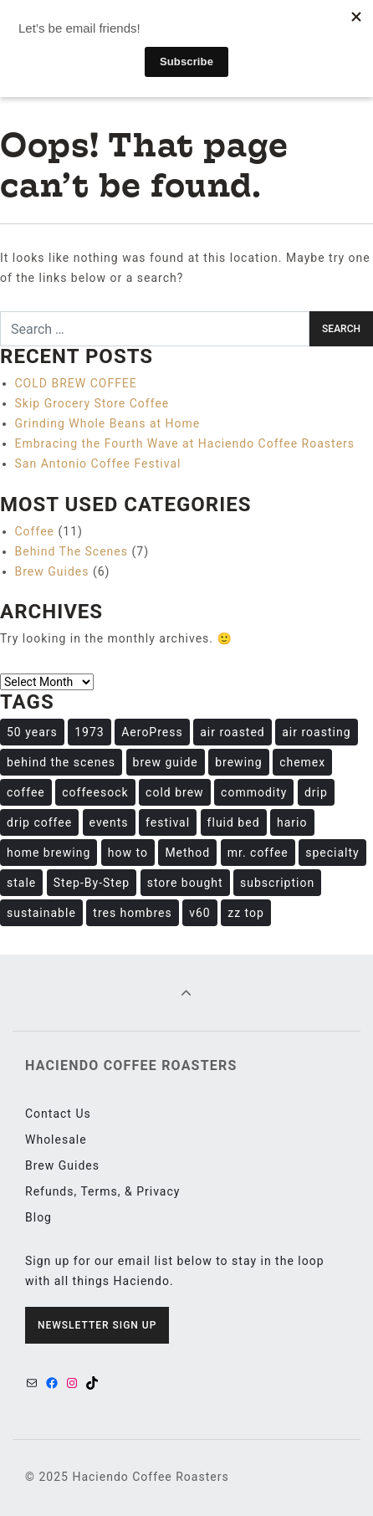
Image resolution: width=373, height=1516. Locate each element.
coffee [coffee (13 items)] (26, 792)
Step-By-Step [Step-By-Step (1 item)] (92, 882)
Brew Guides (52, 571)
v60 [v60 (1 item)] (200, 912)
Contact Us (58, 1113)
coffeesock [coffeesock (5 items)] (95, 792)
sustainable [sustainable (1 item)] (41, 912)
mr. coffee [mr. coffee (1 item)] (258, 852)
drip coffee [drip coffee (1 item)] (39, 822)
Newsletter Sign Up (97, 1325)
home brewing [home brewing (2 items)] (48, 852)
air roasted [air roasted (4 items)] (232, 732)
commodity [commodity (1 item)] (254, 792)
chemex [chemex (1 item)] (302, 762)
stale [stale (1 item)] (21, 882)
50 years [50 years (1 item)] (32, 732)
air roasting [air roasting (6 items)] (316, 732)
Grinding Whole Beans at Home (108, 423)
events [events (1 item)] (109, 822)
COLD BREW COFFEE (76, 383)
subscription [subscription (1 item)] (277, 882)
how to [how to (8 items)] (128, 852)
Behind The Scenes (72, 551)
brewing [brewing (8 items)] (238, 762)
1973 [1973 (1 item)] (89, 732)
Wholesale (56, 1139)
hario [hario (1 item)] (292, 822)
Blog (38, 1217)
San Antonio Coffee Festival (98, 463)
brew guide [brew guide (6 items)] (165, 762)
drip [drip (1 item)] (316, 792)
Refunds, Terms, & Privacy (102, 1191)
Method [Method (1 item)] (187, 852)
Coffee (35, 531)
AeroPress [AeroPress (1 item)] (151, 732)
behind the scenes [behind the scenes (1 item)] (61, 762)
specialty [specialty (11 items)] (332, 852)
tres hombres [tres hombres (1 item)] (132, 912)
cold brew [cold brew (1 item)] (175, 792)
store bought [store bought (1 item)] (185, 882)
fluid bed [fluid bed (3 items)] (233, 822)
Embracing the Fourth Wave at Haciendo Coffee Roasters (185, 443)
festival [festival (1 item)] (168, 822)
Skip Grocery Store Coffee (92, 403)
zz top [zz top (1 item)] (245, 912)
